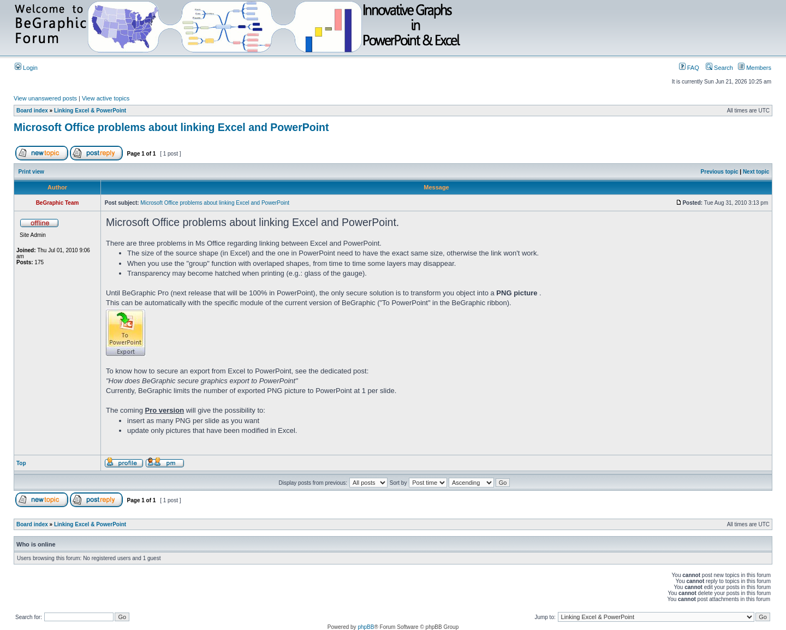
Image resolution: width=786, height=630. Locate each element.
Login (26, 67)
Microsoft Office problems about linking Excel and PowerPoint (171, 127)
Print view (31, 172)
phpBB (366, 627)
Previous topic (720, 172)
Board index (32, 111)
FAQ (689, 67)
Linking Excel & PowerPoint (90, 111)
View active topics (105, 98)
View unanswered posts (45, 98)
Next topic (756, 172)
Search (719, 67)
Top (21, 463)
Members (754, 67)
